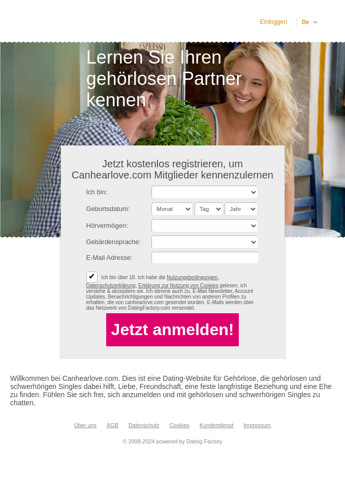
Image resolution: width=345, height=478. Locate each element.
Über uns (85, 425)
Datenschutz (144, 425)
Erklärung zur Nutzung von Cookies (178, 285)
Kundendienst (217, 425)
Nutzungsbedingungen (192, 277)
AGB (112, 425)
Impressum (257, 425)
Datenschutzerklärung (111, 285)
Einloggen (273, 21)
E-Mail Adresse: (109, 257)
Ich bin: (97, 192)
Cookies (179, 425)
